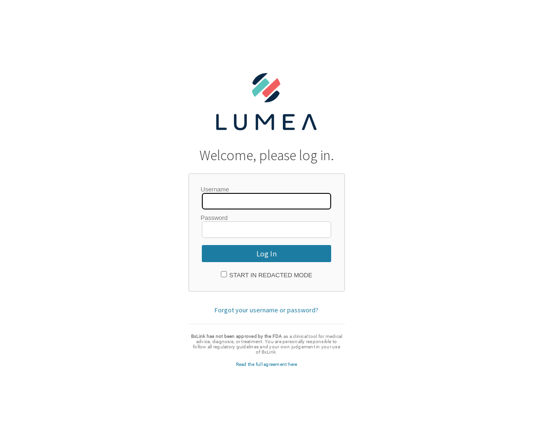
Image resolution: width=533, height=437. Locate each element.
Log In (266, 253)
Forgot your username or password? (266, 310)
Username (215, 189)
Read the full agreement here (267, 364)
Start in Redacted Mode (271, 275)
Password (214, 217)
